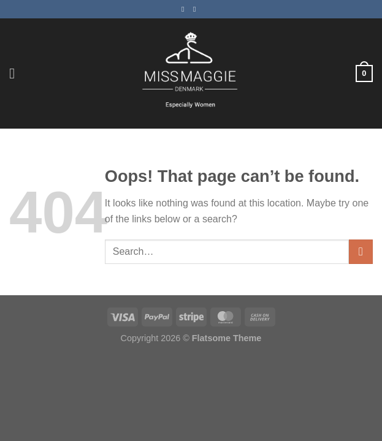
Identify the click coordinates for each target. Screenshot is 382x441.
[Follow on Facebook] (185, 9)
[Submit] (361, 251)
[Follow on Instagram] (197, 9)
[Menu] (16, 73)
